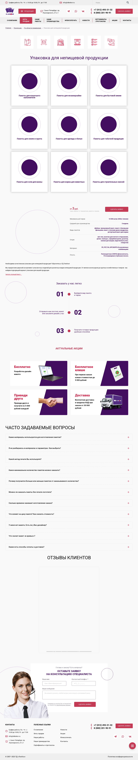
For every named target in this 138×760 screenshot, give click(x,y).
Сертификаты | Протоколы (100, 20)
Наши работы (38, 20)
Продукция (18, 28)
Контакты (127, 20)
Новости (86, 20)
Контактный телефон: (80, 679)
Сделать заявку (116, 209)
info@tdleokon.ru (69, 2)
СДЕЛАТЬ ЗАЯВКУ (124, 11)
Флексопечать (71, 20)
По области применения (32, 28)
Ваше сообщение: (48, 689)
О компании (12, 20)
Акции (114, 20)
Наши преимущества (53, 20)
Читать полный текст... (13, 274)
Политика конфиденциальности (120, 757)
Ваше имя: (46, 679)
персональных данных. (63, 705)
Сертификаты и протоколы (44, 745)
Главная (8, 28)
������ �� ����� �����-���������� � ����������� (68, 651)
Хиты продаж (26, 20)
